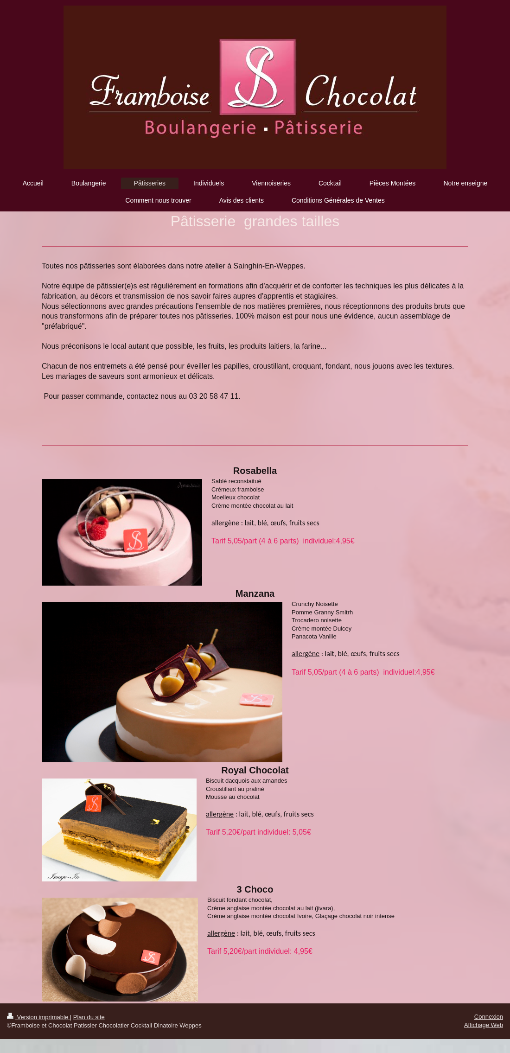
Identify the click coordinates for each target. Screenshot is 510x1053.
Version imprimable (38, 1017)
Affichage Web (483, 1024)
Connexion (488, 1016)
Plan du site (89, 1017)
